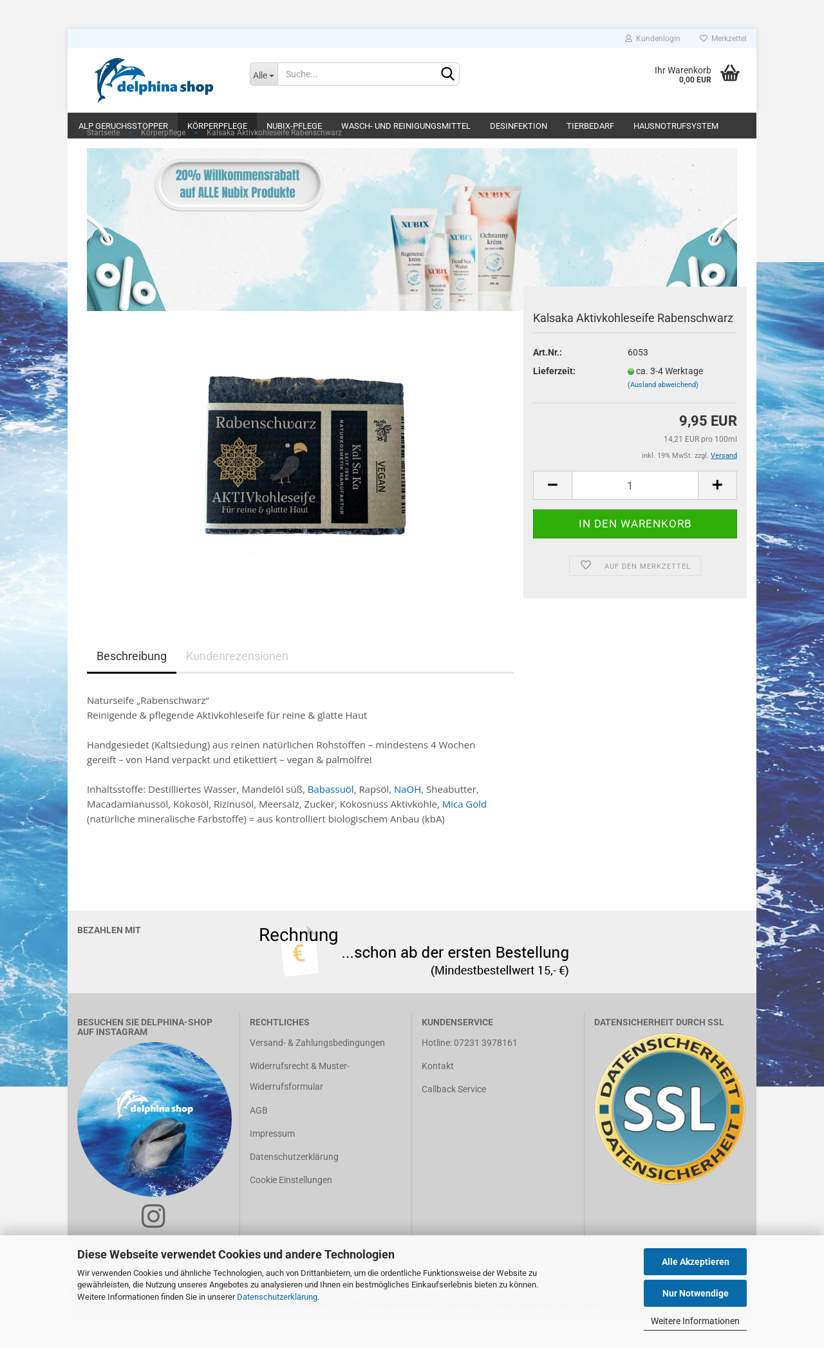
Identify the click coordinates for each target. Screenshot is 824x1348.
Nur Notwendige (695, 1293)
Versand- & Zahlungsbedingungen (317, 1068)
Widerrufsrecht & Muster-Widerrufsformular (300, 1102)
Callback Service (454, 1115)
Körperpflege (217, 126)
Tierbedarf (590, 126)
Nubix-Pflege (294, 126)
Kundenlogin (652, 38)
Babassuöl (331, 814)
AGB (259, 1136)
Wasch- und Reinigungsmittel (406, 126)
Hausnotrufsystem (675, 126)
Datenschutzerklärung (277, 1297)
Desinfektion (518, 126)
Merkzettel (723, 38)
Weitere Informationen (695, 1321)
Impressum (272, 1159)
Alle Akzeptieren (695, 1262)
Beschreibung (132, 681)
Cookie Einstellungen (291, 1206)
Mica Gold (464, 829)
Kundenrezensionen (237, 681)
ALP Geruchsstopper (123, 126)
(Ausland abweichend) (663, 410)
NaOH (407, 814)
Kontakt (438, 1092)
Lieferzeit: (554, 397)
